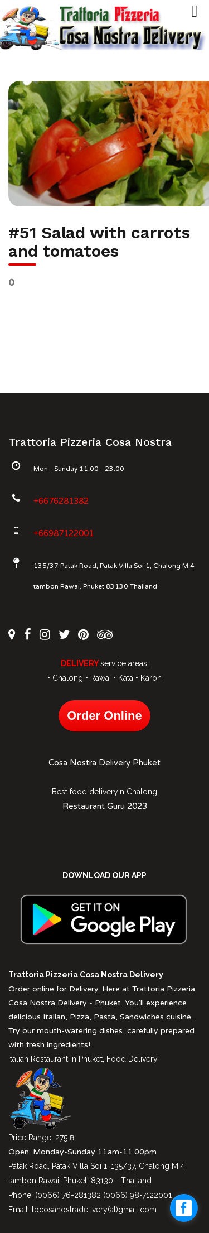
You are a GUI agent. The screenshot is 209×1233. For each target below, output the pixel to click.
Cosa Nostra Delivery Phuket (104, 763)
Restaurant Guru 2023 (104, 806)
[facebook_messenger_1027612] (184, 1208)
